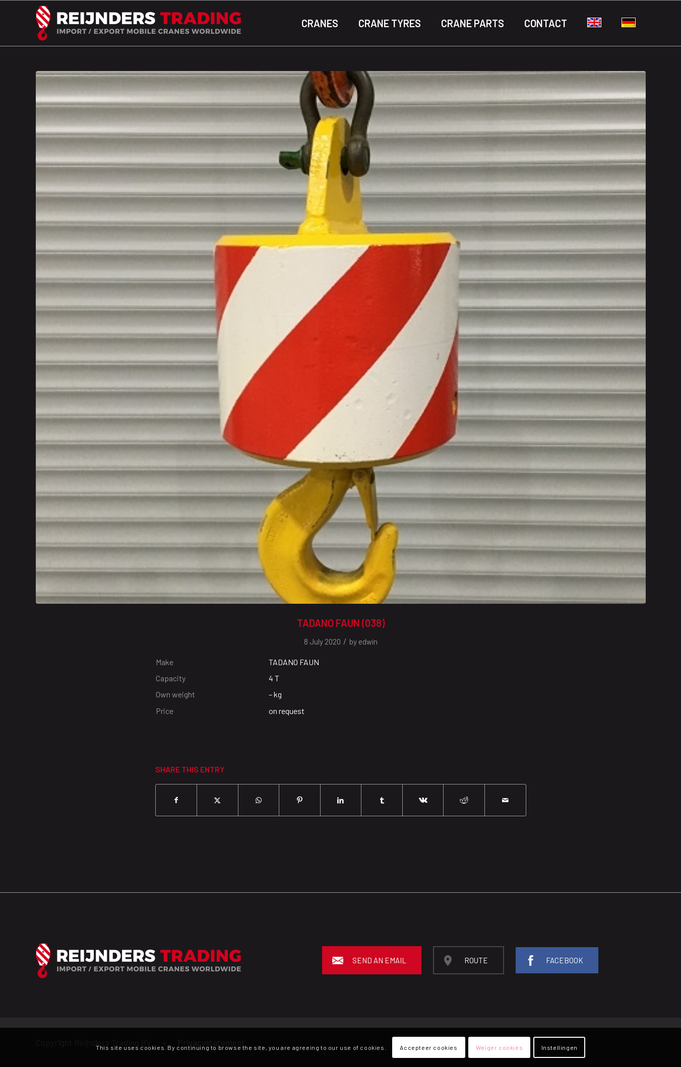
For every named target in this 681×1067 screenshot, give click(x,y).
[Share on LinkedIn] (341, 800)
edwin (368, 641)
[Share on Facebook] (176, 800)
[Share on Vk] (423, 800)
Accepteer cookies (428, 1047)
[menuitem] (319, 23)
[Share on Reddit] (464, 800)
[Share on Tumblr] (381, 800)
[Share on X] (217, 800)
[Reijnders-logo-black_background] (138, 23)
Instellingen (559, 1047)
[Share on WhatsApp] (258, 800)
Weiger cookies (499, 1047)
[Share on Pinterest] (299, 800)
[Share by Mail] (505, 800)
